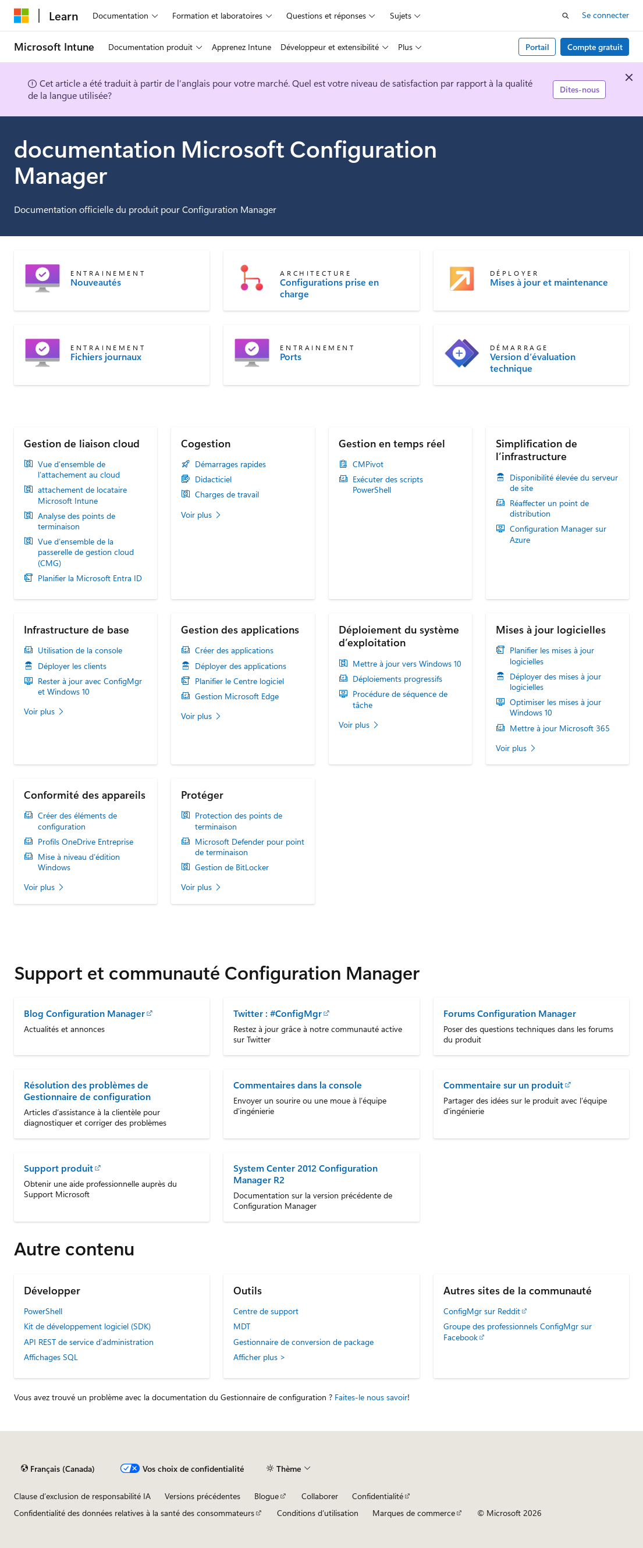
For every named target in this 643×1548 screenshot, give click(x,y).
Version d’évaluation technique (532, 362)
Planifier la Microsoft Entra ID (90, 578)
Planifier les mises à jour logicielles (552, 655)
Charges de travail (227, 494)
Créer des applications (234, 650)
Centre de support (266, 1310)
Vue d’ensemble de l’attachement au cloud (79, 469)
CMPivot (368, 464)
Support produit (58, 1168)
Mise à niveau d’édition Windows (79, 862)
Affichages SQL (51, 1356)
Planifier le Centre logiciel (239, 681)
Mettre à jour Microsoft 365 (560, 728)
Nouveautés (95, 282)
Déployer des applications (240, 666)
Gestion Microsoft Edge (237, 696)
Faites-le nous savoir (371, 1397)
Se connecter (605, 14)
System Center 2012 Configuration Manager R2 (305, 1174)
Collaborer (319, 1495)
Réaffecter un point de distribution (549, 508)
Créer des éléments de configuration (77, 820)
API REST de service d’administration (89, 1341)
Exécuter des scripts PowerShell (388, 484)
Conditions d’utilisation (317, 1512)
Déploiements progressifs (397, 679)
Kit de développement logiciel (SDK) (87, 1326)
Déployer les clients (72, 666)
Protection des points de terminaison (238, 820)
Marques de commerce (413, 1512)
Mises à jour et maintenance (549, 282)
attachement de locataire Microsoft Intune (82, 495)
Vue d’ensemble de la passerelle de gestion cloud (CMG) (86, 552)
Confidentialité (377, 1495)
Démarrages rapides (230, 464)
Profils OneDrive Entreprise (85, 842)
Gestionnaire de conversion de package (303, 1341)
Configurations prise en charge (329, 288)
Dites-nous (579, 89)
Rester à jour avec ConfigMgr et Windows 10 (90, 686)
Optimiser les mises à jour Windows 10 (555, 707)
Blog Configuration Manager (84, 1013)
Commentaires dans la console (297, 1085)
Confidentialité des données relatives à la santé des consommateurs (134, 1512)
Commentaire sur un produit (503, 1085)
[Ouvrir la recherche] (565, 15)
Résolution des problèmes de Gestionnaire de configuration (87, 1090)
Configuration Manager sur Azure (558, 534)
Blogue (266, 1495)
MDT (241, 1326)
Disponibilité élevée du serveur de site (564, 482)
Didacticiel (213, 479)
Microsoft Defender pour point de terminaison (249, 847)
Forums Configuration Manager (509, 1013)
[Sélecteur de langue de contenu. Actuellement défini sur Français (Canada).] (58, 1469)
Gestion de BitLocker (232, 867)
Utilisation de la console (80, 650)
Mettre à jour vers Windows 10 (407, 664)
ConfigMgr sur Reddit (481, 1310)
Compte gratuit (595, 46)
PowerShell (43, 1310)
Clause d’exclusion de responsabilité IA (82, 1495)
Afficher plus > (259, 1356)
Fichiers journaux (105, 356)
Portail (537, 46)
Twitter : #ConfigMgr (277, 1013)
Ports (290, 356)
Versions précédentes (202, 1495)
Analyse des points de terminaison (76, 521)
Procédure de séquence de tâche (400, 699)
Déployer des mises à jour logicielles (555, 681)
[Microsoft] (21, 15)
